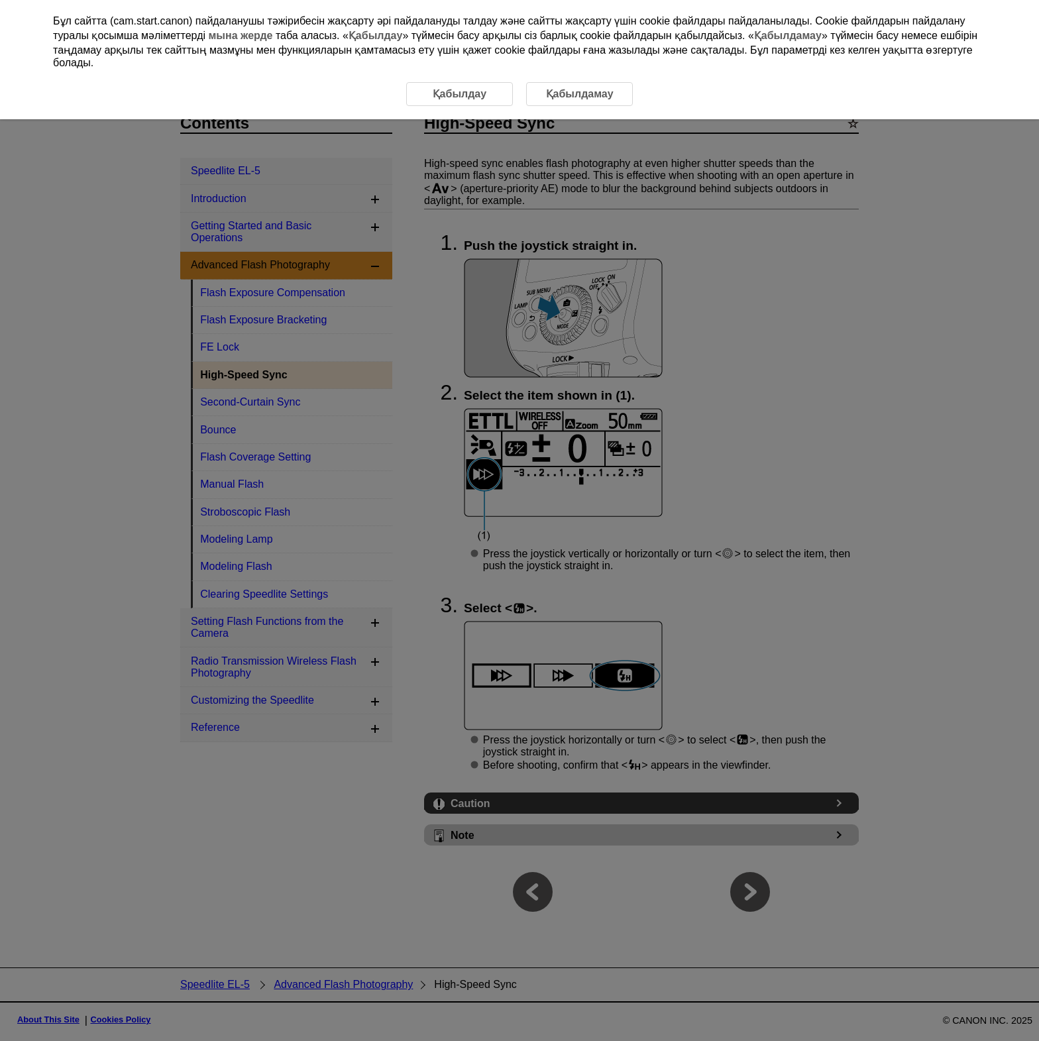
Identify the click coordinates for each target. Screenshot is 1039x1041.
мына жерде (240, 35)
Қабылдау (376, 35)
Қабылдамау (788, 35)
